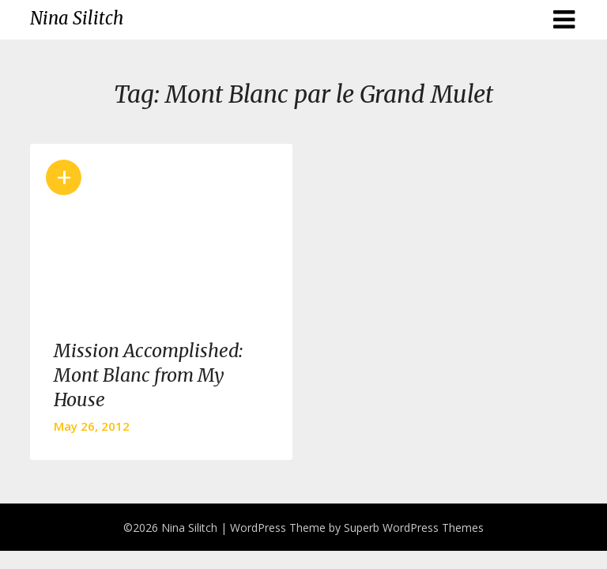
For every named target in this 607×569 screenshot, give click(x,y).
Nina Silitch (76, 18)
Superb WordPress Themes (414, 527)
